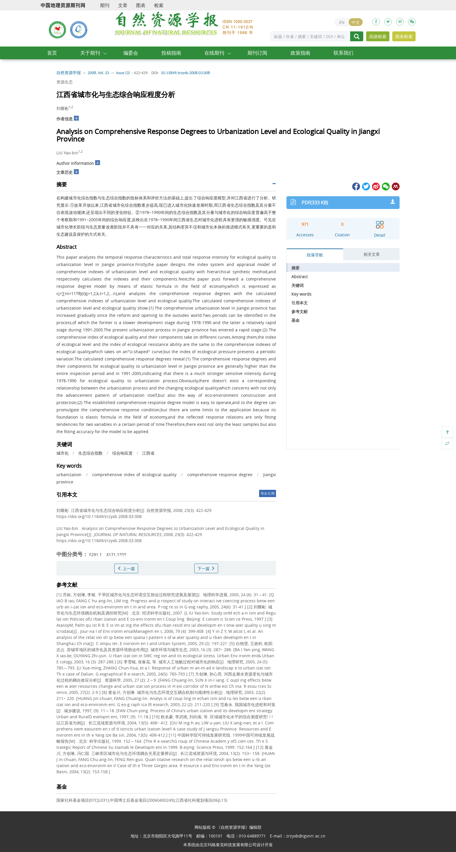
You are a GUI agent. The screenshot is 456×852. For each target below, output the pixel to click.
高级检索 (377, 36)
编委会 (130, 52)
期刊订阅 (257, 52)
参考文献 (299, 311)
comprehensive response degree (219, 474)
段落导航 (315, 255)
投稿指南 (171, 52)
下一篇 (206, 568)
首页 (52, 52)
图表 (140, 5)
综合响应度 (122, 453)
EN (342, 22)
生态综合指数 (90, 453)
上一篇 (126, 568)
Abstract (299, 276)
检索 (158, 5)
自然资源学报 (68, 72)
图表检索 (404, 36)
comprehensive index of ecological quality (134, 474)
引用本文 (299, 303)
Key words (301, 294)
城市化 (62, 453)
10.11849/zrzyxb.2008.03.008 (185, 72)
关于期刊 (90, 52)
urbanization (68, 474)
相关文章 (372, 254)
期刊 (104, 5)
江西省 (148, 453)
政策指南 (300, 52)
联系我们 (343, 52)
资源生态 (64, 82)
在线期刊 (214, 52)
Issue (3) (123, 72)
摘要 (295, 268)
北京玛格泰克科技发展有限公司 (228, 844)
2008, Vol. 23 (98, 72)
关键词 (297, 285)
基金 (295, 320)
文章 (122, 5)
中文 (356, 22)
